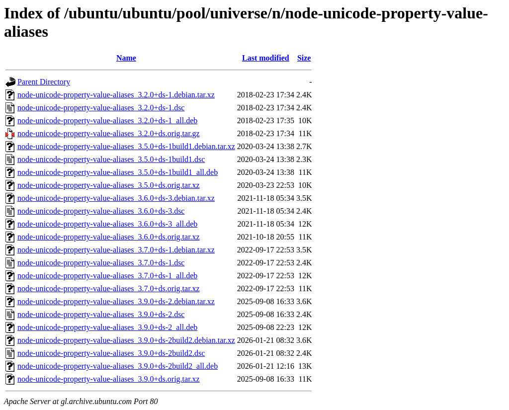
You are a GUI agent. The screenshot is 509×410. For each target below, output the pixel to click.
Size (304, 58)
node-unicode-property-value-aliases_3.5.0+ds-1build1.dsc (111, 159)
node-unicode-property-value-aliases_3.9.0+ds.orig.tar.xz (108, 379)
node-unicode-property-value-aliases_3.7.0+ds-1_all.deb (107, 275)
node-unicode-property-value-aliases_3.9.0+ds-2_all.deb (107, 327)
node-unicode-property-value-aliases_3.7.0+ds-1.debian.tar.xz (116, 250)
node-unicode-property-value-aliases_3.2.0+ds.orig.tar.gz (108, 133)
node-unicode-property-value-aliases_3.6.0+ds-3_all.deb (107, 224)
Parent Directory (43, 82)
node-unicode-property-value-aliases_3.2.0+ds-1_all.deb (107, 120)
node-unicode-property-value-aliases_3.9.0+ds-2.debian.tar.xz (116, 301)
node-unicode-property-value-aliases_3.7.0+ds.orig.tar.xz (108, 288)
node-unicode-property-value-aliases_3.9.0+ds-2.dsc (100, 314)
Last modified (265, 58)
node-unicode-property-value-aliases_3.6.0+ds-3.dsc (100, 211)
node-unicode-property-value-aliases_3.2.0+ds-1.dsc (100, 107)
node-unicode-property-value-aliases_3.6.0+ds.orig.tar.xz (108, 237)
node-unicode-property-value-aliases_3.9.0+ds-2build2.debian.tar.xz (126, 340)
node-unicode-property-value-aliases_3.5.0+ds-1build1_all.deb (117, 172)
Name (126, 58)
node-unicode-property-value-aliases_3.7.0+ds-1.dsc (100, 262)
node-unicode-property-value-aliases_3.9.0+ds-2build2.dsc (111, 353)
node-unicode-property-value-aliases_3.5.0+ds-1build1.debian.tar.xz (126, 146)
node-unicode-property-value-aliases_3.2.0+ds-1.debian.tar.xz (116, 94)
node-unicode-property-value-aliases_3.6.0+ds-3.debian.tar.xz (116, 198)
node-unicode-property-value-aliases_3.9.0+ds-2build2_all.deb (117, 366)
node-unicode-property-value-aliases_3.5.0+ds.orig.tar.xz (108, 185)
